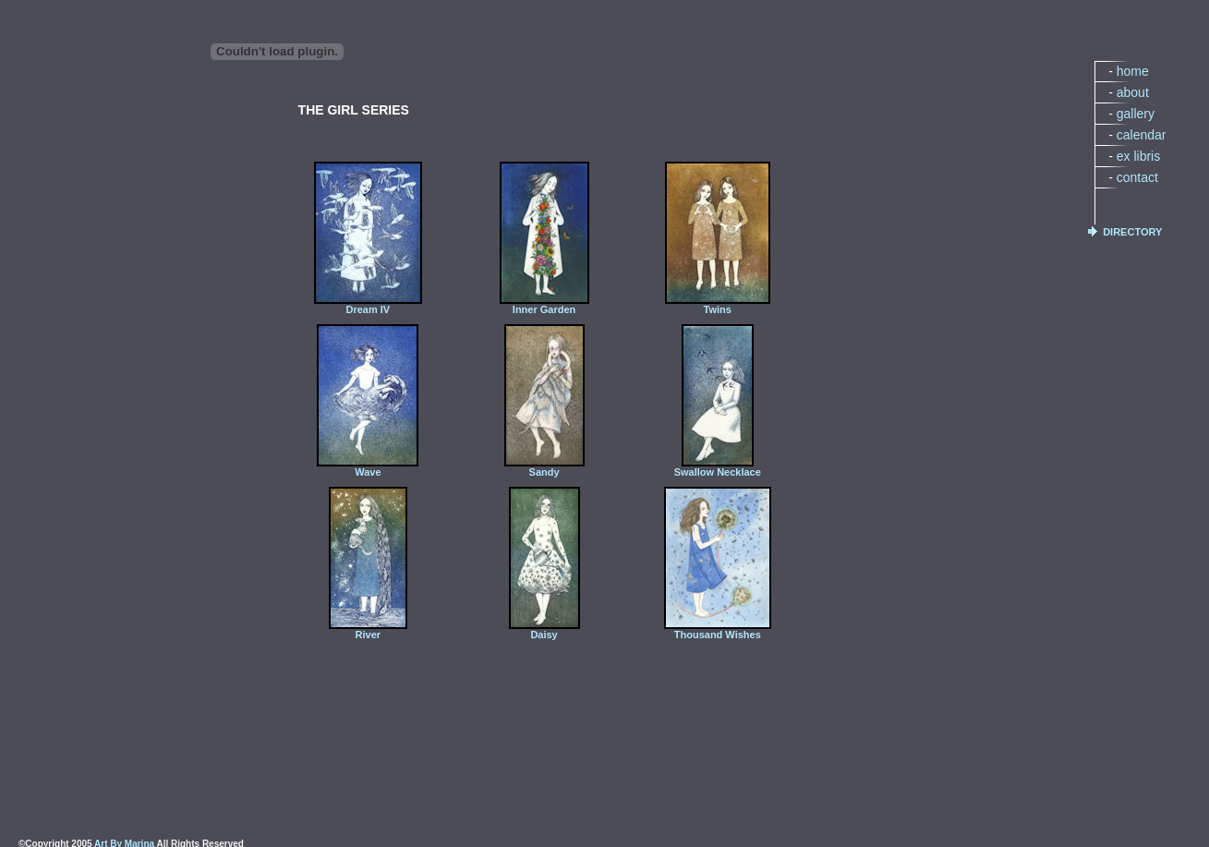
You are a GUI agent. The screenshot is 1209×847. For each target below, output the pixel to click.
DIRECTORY (1132, 231)
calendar (1142, 134)
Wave (367, 467)
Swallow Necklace (717, 467)
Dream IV (368, 305)
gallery (1136, 113)
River (368, 630)
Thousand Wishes (717, 630)
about (1133, 92)
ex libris (1138, 156)
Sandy (544, 467)
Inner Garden (544, 305)
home (1133, 71)
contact (1137, 177)
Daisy (544, 630)
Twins (717, 305)
